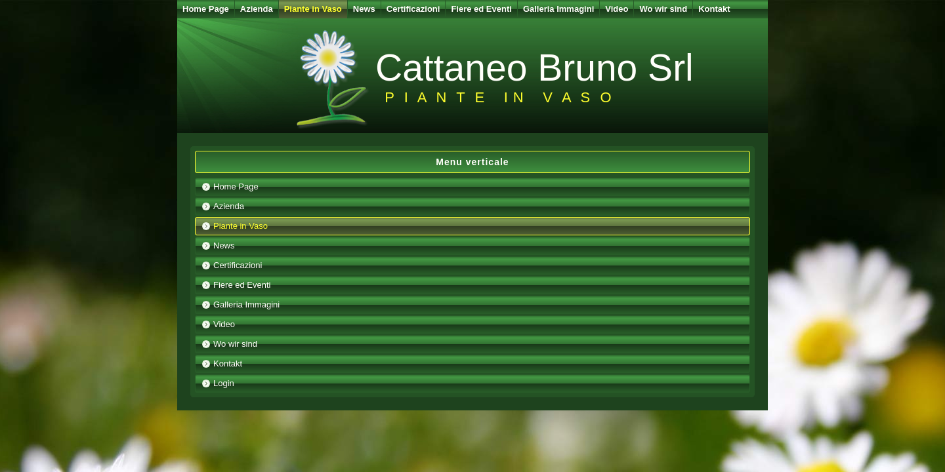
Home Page (205, 9)
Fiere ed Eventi (481, 9)
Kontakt (714, 9)
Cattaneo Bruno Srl (534, 67)
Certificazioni (413, 9)
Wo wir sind (663, 9)
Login (223, 383)
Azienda (256, 9)
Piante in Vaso (313, 9)
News (364, 9)
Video (616, 9)
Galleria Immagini (558, 9)
